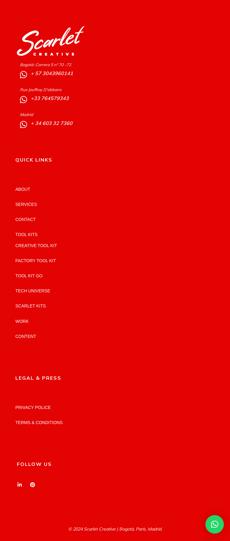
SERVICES (26, 204)
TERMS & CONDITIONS (39, 422)
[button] (214, 524)
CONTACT (25, 219)
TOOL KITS (26, 234)
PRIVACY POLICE (33, 407)
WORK (22, 321)
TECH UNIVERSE (32, 290)
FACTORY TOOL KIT (35, 260)
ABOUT (22, 189)
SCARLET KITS (30, 305)
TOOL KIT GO (28, 275)
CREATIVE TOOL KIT (36, 245)
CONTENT (25, 336)
